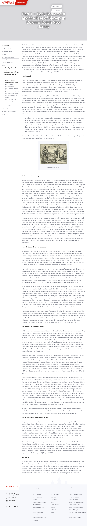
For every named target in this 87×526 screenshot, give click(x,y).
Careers (4, 54)
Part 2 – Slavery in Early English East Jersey (10, 85)
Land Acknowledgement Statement (78, 512)
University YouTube (15, 506)
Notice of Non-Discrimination (76, 502)
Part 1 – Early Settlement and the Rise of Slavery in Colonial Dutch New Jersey (12, 80)
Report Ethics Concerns (75, 517)
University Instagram (12, 506)
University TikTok (18, 506)
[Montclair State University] (8, 2)
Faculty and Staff (6, 49)
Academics (53, 497)
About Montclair (55, 494)
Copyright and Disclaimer (75, 494)
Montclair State (54, 488)
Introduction (8, 77)
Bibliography (8, 105)
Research (53, 515)
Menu (82, 6)
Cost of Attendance (74, 515)
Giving (52, 512)
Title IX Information (74, 497)
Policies (71, 488)
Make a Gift (5, 109)
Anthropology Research (9, 68)
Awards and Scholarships (8, 57)
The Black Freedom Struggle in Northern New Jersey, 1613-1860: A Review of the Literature (11, 72)
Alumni (3, 65)
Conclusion (7, 103)
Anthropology (21, 2)
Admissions (54, 499)
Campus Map (10, 500)
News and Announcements (9, 111)
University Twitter (7, 506)
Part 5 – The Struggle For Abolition (11, 96)
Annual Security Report (74, 504)
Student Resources (7, 60)
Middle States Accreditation (76, 507)
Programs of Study (7, 51)
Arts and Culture (55, 504)
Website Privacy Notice (74, 510)
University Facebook (10, 506)
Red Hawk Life (54, 510)
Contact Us (5, 114)
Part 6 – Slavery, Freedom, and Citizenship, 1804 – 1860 (12, 100)
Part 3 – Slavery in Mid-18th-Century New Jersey (11, 89)
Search (83, 11)
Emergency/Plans (73, 499)
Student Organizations (7, 62)
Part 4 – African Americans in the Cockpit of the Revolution (12, 92)
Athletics (53, 507)
